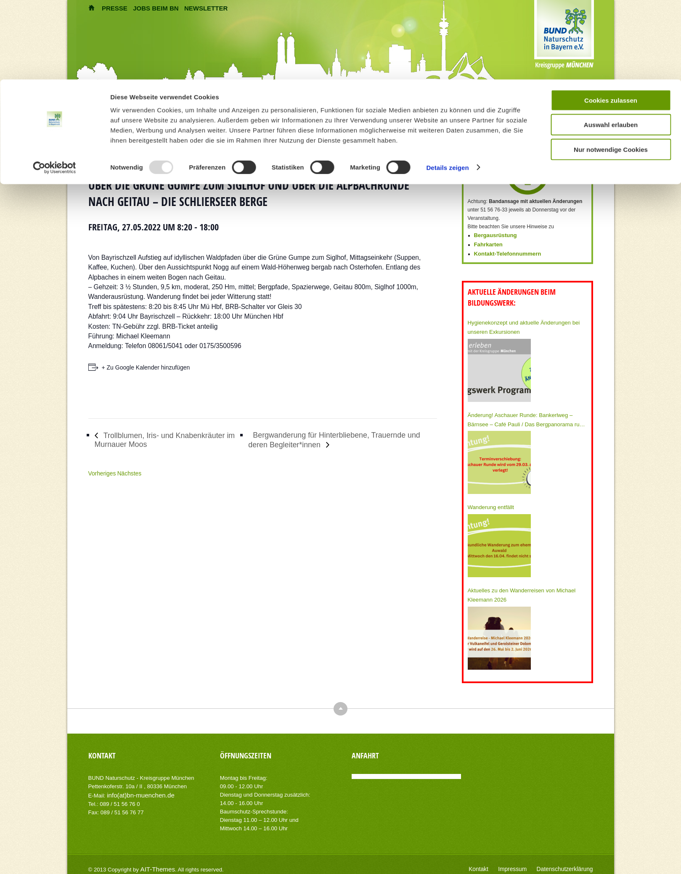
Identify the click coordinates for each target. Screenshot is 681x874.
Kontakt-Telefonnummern (504, 252)
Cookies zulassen (610, 20)
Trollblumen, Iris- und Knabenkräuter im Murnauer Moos (161, 439)
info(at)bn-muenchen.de (136, 787)
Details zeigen (447, 88)
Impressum (521, 861)
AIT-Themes (155, 861)
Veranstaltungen (258, 116)
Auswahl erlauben (611, 45)
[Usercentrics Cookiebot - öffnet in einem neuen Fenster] (54, 88)
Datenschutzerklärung (568, 861)
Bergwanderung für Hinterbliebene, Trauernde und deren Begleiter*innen (339, 439)
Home (230, 116)
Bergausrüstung (493, 235)
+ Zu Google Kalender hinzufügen (146, 367)
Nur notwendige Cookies (611, 70)
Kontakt (490, 861)
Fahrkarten (487, 243)
